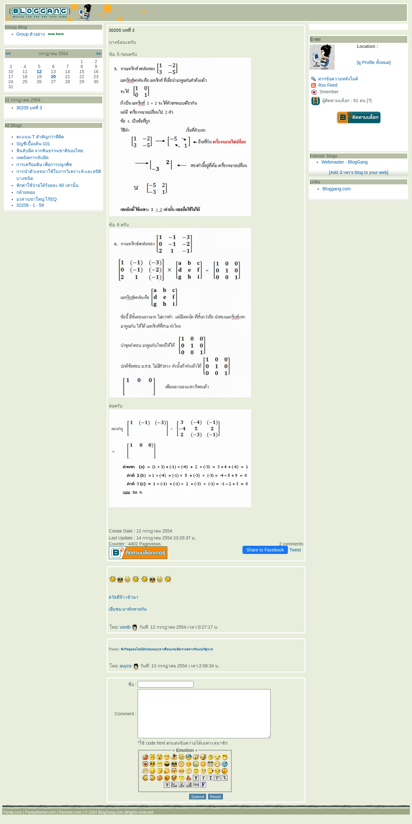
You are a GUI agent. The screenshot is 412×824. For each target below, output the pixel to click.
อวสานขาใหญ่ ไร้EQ (36, 199)
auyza (129, 665)
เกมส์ (174, 649)
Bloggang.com (336, 188)
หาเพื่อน (164, 649)
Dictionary (150, 649)
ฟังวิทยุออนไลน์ (131, 649)
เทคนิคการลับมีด (32, 157)
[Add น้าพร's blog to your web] (358, 172)
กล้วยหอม (25, 192)
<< (8, 53)
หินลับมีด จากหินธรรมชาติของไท (49, 150)
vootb (129, 627)
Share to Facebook (265, 549)
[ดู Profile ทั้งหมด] (374, 62)
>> (98, 53)
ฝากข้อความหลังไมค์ (334, 78)
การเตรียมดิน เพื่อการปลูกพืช (44, 164)
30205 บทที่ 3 (29, 107)
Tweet (295, 549)
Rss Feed (324, 85)
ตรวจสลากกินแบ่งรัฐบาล (196, 649)
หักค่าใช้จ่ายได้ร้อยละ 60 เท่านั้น (47, 185)
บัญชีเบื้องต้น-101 (33, 143)
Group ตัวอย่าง (30, 34)
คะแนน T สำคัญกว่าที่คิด (40, 136)
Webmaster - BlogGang (344, 161)
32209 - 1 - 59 (30, 205)
